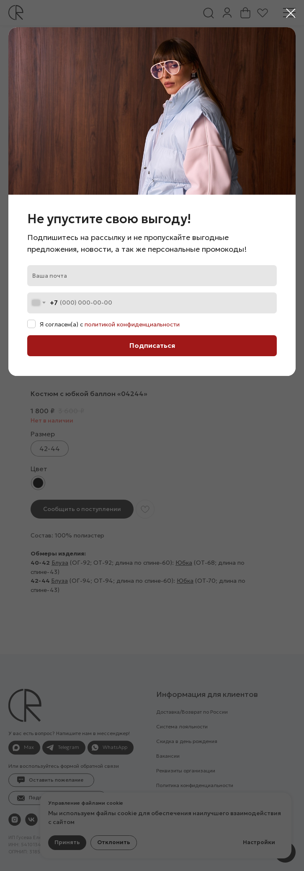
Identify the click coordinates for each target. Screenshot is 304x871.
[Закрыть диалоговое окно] (291, 13)
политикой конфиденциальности (132, 324)
